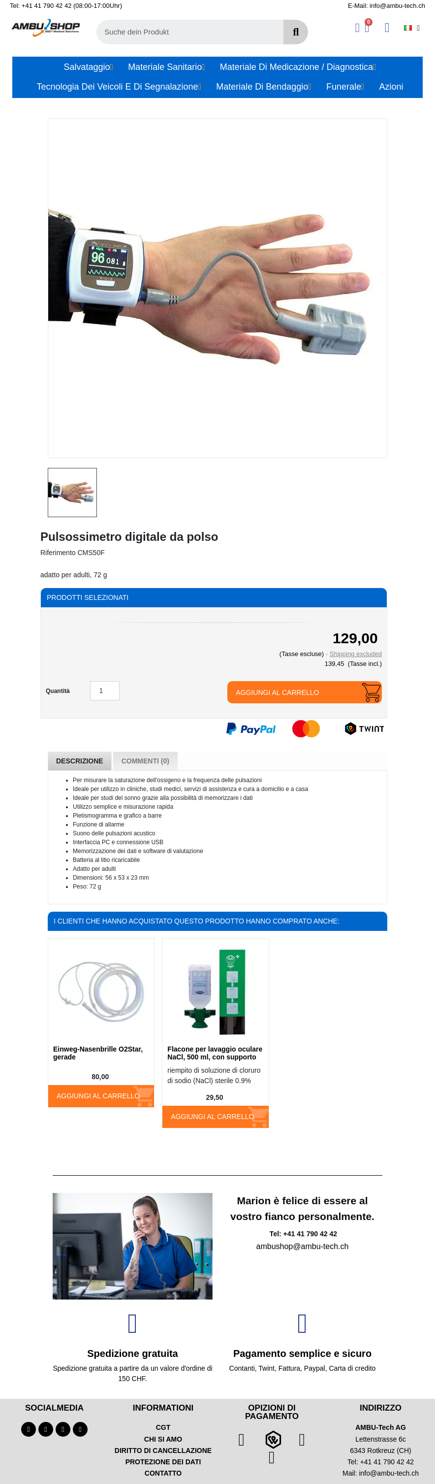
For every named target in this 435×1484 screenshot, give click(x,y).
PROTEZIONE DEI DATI (163, 1462)
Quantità (58, 691)
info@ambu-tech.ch (389, 1473)
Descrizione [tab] (79, 761)
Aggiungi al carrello (277, 692)
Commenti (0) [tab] (145, 761)
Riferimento (58, 553)
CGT (163, 1427)
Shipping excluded (356, 654)
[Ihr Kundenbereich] (357, 27)
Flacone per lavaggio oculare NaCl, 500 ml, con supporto (214, 1053)
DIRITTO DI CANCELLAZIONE (163, 1450)
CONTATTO (163, 1473)
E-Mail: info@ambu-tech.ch (386, 5)
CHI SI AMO (163, 1439)
